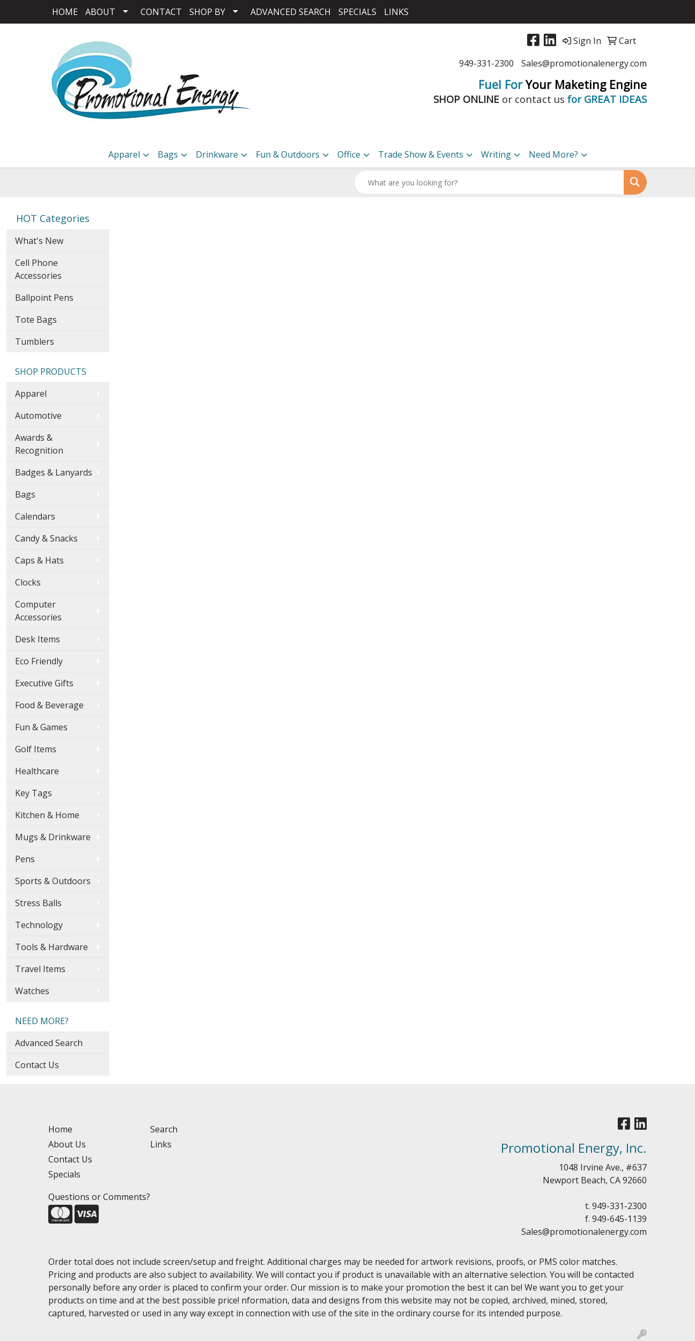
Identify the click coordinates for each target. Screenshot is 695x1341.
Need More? (553, 154)
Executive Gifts (44, 683)
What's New (39, 241)
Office (348, 154)
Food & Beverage (49, 705)
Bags (168, 154)
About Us (67, 1144)
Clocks (28, 582)
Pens (25, 859)
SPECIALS (357, 12)
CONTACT (161, 12)
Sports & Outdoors (53, 881)
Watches (32, 991)
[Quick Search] (489, 182)
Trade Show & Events (420, 154)
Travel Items (40, 969)
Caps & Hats (39, 560)
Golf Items (35, 749)
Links (161, 1144)
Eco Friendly (39, 661)
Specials (64, 1174)
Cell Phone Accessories (38, 269)
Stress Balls (38, 903)
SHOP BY (207, 12)
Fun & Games (41, 727)
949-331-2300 (486, 63)
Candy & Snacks (46, 538)
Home (60, 1129)
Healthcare (37, 771)
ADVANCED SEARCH (290, 12)
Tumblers (34, 341)
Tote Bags (36, 319)
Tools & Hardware (51, 947)
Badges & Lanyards (53, 472)
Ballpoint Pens (44, 297)
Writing (496, 154)
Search (164, 1129)
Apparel (124, 154)
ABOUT (100, 12)
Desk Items (37, 639)
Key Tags (33, 793)
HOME (65, 12)
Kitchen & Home (47, 815)
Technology (39, 925)
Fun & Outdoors (288, 154)
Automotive (38, 415)
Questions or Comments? (99, 1197)
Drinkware (217, 154)
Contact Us (37, 1065)
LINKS (396, 12)
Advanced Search (49, 1043)
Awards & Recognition (39, 444)
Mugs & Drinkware (53, 837)
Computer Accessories (38, 610)
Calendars (35, 516)
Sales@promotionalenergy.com (584, 63)
